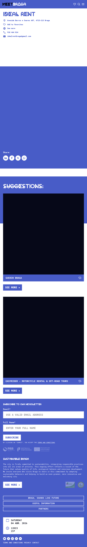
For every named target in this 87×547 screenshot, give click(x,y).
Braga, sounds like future (43, 498)
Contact (35, 543)
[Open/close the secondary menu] (83, 4)
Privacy (27, 543)
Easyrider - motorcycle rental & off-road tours (37, 381)
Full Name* (9, 422)
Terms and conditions (46, 442)
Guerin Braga (14, 277)
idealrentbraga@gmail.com (17, 36)
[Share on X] (18, 158)
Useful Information (43, 503)
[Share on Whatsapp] (24, 158)
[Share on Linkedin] (5, 158)
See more (9, 28)
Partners (43, 509)
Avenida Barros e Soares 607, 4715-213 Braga (26, 20)
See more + (12, 287)
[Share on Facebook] (11, 158)
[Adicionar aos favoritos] (13, 24)
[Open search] (78, 4)
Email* (6, 409)
